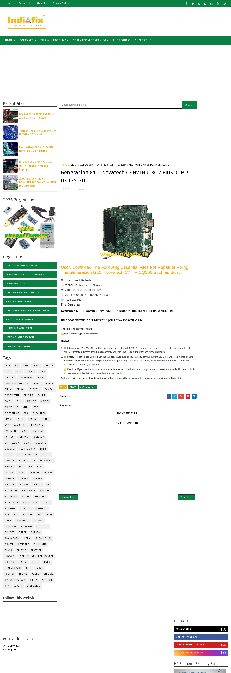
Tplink (23, 575)
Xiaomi (18, 587)
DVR (36, 409)
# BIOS (72, 409)
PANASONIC (22, 522)
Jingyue (37, 480)
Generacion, (77, 190)
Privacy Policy (60, 3)
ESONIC (44, 421)
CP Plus (28, 397)
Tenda (46, 564)
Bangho (30, 373)
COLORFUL (34, 391)
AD (16, 367)
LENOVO (37, 486)
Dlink (25, 409)
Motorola (41, 510)
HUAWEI (9, 468)
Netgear (27, 516)
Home (9, 3)
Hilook (45, 456)
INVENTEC (33, 474)
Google (9, 450)
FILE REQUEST (121, 41)
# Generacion (87, 409)
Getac (27, 444)
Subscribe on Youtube (202, 243)
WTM (7, 587)
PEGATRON (10, 528)
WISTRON (46, 581)
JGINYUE (9, 480)
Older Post (162, 519)
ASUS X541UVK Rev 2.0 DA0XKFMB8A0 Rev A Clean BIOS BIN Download (37, 184)
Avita (18, 373)
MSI (7, 516)
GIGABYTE (40, 444)
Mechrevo (11, 498)
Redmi (27, 540)
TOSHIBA (9, 575)
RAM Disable (12, 540)
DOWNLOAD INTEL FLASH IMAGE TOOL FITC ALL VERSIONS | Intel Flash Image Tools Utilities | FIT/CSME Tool (197, 550)
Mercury (40, 498)
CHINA (49, 385)
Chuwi (8, 391)
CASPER (36, 385)
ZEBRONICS (33, 587)
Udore (35, 575)
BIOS (42, 373)
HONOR (23, 462)
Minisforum (29, 504)
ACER (7, 367)
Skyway (9, 558)
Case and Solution (16, 385)
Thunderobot (13, 569)
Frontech (37, 432)
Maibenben (28, 492)
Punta (22, 534)
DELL (19, 403)
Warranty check (15, 581)
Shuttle (21, 552)
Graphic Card (26, 450)
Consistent (12, 397)
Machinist (11, 492)
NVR (39, 516)
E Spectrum (12, 415)
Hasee (8, 456)
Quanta (34, 534)
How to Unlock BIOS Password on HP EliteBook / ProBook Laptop (36, 168)
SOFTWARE (26, 41)
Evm (7, 426)
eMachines (38, 415)
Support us (143, 41)
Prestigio (42, 528)
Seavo (8, 552)
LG (47, 486)
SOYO (35, 564)
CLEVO (20, 391)
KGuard (9, 486)
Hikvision (31, 456)
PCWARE (37, 522)
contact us (24, 3)
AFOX (25, 367)
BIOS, (67, 190)
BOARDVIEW (25, 379)
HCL (18, 456)
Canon (40, 379)
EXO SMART (20, 426)
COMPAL (48, 391)
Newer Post (68, 519)
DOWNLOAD (70, 324)
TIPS (43, 41)
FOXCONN (10, 432)
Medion (25, 498)
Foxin (23, 432)
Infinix (9, 474)
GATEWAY (39, 438)
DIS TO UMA (11, 409)
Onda (8, 522)
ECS (25, 415)
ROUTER (9, 546)
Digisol (44, 403)
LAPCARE (23, 486)
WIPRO (33, 581)
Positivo (26, 528)
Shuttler (35, 552)
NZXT (49, 516)
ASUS (7, 373)
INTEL (21, 474)
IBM (30, 468)
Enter (20, 421)
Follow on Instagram (202, 250)
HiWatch (9, 462)
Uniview (48, 575)
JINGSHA (23, 480)
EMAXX (8, 421)
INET (39, 468)
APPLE (36, 367)
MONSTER (25, 510)
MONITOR (10, 510)
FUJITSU (9, 438)
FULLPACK (23, 438)
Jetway (48, 474)
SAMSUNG (23, 546)
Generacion (12, 444)
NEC (15, 516)
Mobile (46, 504)
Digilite (31, 403)
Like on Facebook (202, 235)
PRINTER (9, 534)
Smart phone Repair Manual (35, 558)
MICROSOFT (11, 504)
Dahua (41, 397)
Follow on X (202, 227)
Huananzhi (45, 462)
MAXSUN (44, 492)
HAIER (42, 450)
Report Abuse (183, 625)
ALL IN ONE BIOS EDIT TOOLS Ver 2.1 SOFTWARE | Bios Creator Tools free (209, 612)
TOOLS (39, 569)
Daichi (8, 403)
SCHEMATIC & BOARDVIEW (89, 41)
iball (21, 468)
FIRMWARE (37, 426)
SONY (24, 564)
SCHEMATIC (40, 546)
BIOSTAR (9, 379)
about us (42, 3)
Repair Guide (43, 540)
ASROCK (48, 367)
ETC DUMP (59, 41)
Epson (32, 421)
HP (33, 462)
